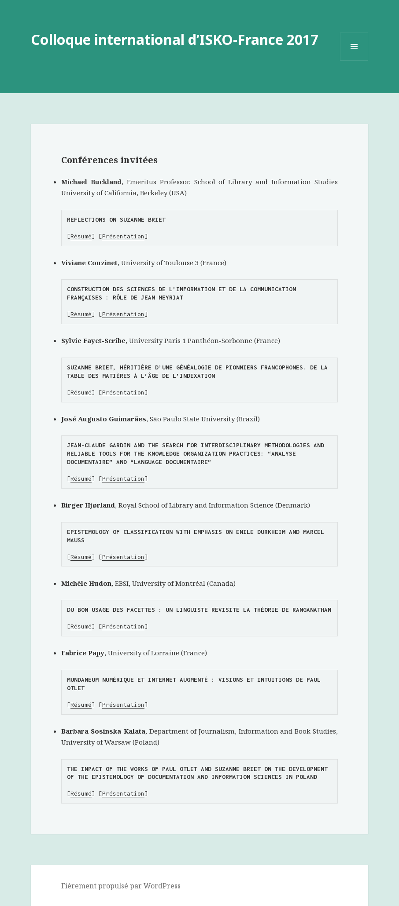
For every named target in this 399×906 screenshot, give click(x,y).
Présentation (123, 236)
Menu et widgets (354, 60)
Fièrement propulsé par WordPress (121, 886)
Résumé (81, 236)
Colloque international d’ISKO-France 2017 (174, 39)
